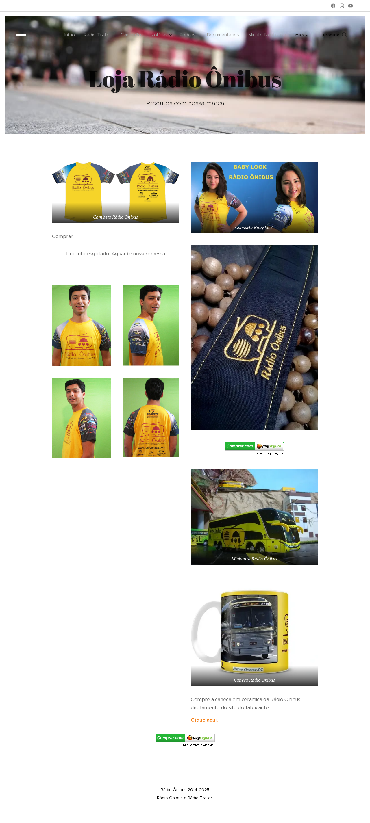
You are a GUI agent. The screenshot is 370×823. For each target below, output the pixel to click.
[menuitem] (50, 35)
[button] (335, 35)
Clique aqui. (204, 720)
